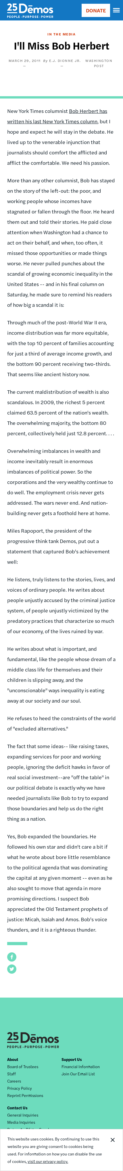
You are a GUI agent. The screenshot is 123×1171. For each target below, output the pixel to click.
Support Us (72, 1059)
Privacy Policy (19, 1088)
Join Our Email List (78, 1074)
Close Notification (112, 1150)
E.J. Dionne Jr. (65, 60)
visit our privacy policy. (48, 1161)
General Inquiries (22, 1115)
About (12, 1059)
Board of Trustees (22, 1066)
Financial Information (81, 1066)
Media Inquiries (21, 1122)
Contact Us (17, 1108)
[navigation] (116, 10)
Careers (14, 1081)
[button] (11, 957)
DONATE (96, 10)
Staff (11, 1074)
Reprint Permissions (25, 1095)
